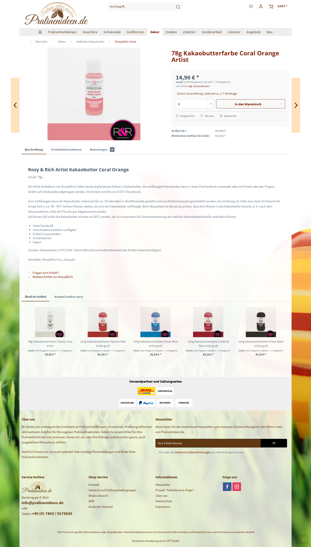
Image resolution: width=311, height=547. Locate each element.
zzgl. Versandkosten (199, 86)
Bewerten (228, 116)
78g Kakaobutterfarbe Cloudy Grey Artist (50, 344)
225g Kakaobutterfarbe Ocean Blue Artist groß (155, 344)
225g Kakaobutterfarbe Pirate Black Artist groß (261, 344)
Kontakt (94, 485)
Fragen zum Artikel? (43, 273)
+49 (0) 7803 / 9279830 (52, 513)
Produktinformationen (66, 149)
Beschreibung (34, 149)
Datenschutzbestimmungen (193, 452)
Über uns (161, 496)
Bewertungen (102, 149)
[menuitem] (145, 6)
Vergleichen (185, 116)
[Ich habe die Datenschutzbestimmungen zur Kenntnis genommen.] (157, 451)
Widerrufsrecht (98, 496)
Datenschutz (164, 501)
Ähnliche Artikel (35, 297)
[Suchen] (177, 6)
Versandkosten (114, 532)
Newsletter (163, 485)
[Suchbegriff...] (145, 6)
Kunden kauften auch (68, 297)
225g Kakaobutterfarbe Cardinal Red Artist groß (208, 344)
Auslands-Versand (101, 507)
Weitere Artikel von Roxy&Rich (50, 277)
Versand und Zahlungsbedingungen (112, 490)
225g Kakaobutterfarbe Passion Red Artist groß (103, 344)
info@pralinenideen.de (42, 502)
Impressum (163, 507)
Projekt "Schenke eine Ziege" (175, 490)
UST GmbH (173, 541)
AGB (91, 501)
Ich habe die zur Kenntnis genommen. (201, 452)
